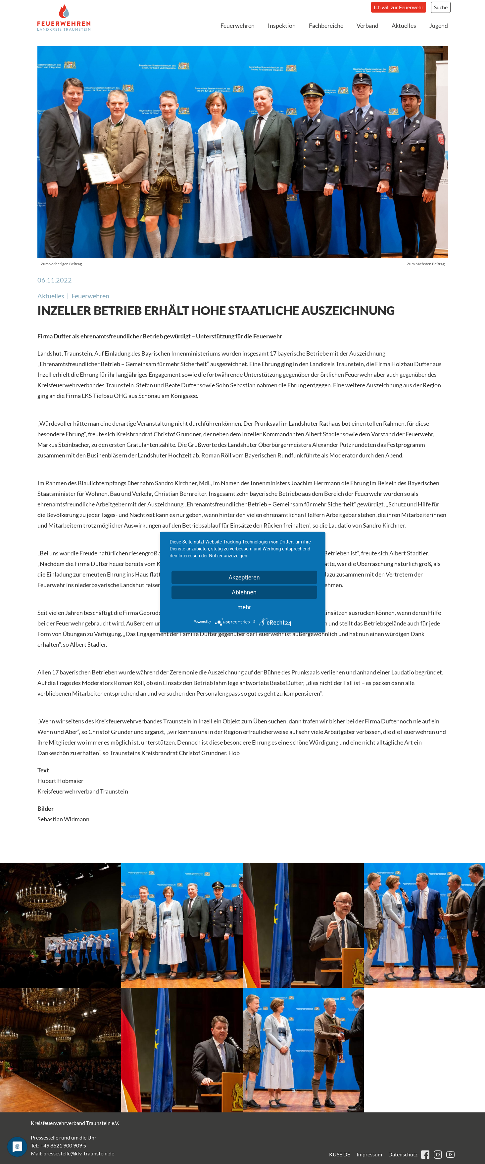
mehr (244, 606)
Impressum (369, 1154)
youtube (450, 1154)
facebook (425, 1154)
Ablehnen (244, 591)
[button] (60, 925)
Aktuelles (404, 25)
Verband (367, 25)
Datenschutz (402, 1154)
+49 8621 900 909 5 (63, 1145)
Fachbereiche (326, 25)
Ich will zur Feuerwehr (398, 7)
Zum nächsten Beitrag (426, 263)
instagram (438, 1154)
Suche (441, 7)
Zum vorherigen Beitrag (61, 263)
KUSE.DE (339, 1154)
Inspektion (282, 25)
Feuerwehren (237, 25)
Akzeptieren (244, 577)
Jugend (438, 25)
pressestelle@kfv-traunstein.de (78, 1153)
